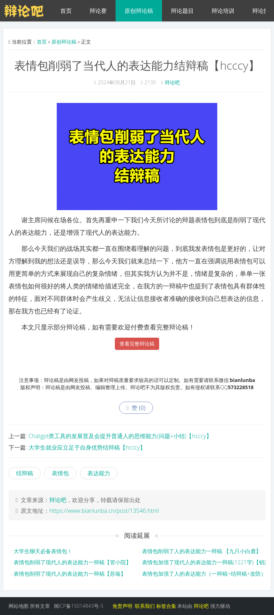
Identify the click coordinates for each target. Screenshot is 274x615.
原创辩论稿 (139, 11)
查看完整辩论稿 (137, 343)
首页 (66, 11)
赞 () (136, 408)
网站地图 (19, 605)
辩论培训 (223, 11)
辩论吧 (172, 82)
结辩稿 (24, 473)
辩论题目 (182, 11)
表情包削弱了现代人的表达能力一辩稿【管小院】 (72, 562)
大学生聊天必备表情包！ (43, 551)
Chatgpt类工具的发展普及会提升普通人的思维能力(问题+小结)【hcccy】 (120, 436)
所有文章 (40, 605)
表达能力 (98, 473)
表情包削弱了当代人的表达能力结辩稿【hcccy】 (136, 65)
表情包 (60, 473)
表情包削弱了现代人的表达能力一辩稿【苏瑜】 (70, 573)
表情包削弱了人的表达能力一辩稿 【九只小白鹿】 (201, 551)
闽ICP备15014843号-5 (78, 605)
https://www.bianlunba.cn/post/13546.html (104, 511)
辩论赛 (98, 11)
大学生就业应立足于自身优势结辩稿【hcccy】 (87, 447)
